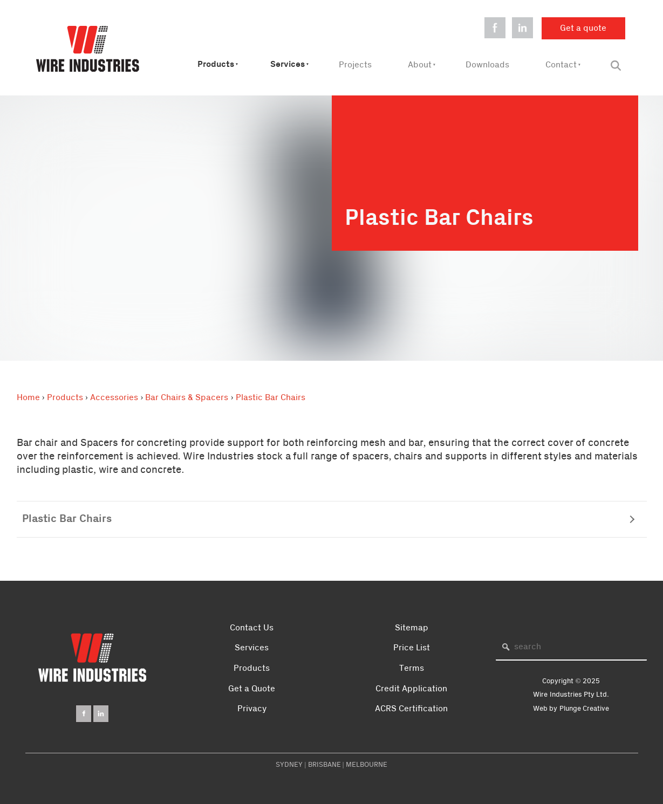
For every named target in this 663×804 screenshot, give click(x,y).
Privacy (251, 708)
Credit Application (411, 688)
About (420, 65)
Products (215, 64)
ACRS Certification (411, 708)
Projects (355, 65)
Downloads (487, 65)
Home (28, 397)
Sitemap (411, 628)
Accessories (114, 397)
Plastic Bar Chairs (270, 397)
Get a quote (565, 24)
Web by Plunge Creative (571, 708)
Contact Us (252, 628)
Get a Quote (251, 688)
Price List (411, 647)
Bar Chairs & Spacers (186, 397)
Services (287, 64)
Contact (561, 65)
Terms (411, 668)
